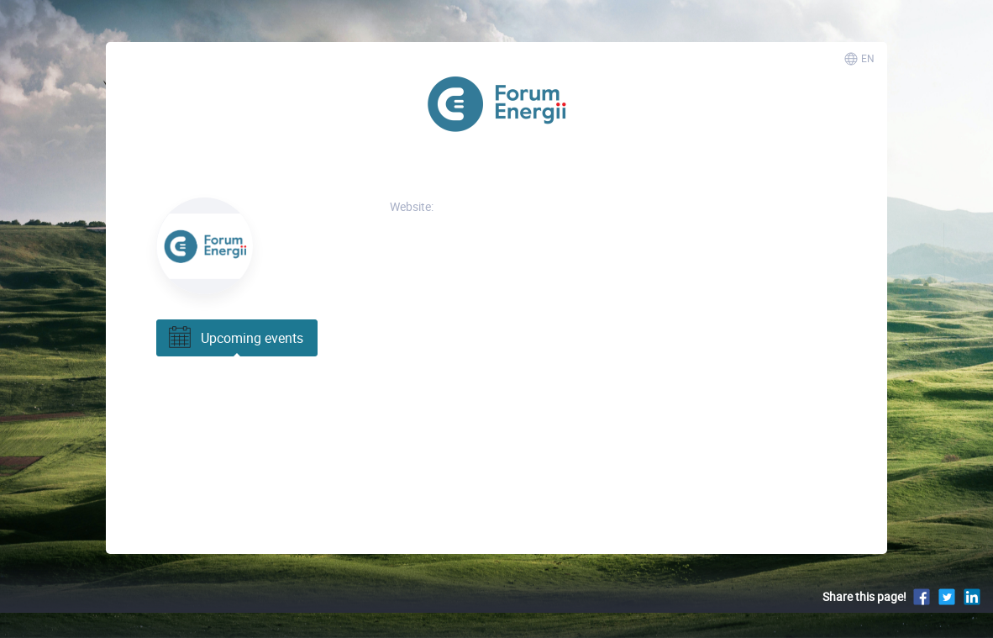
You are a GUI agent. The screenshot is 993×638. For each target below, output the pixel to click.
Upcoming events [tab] (234, 338)
